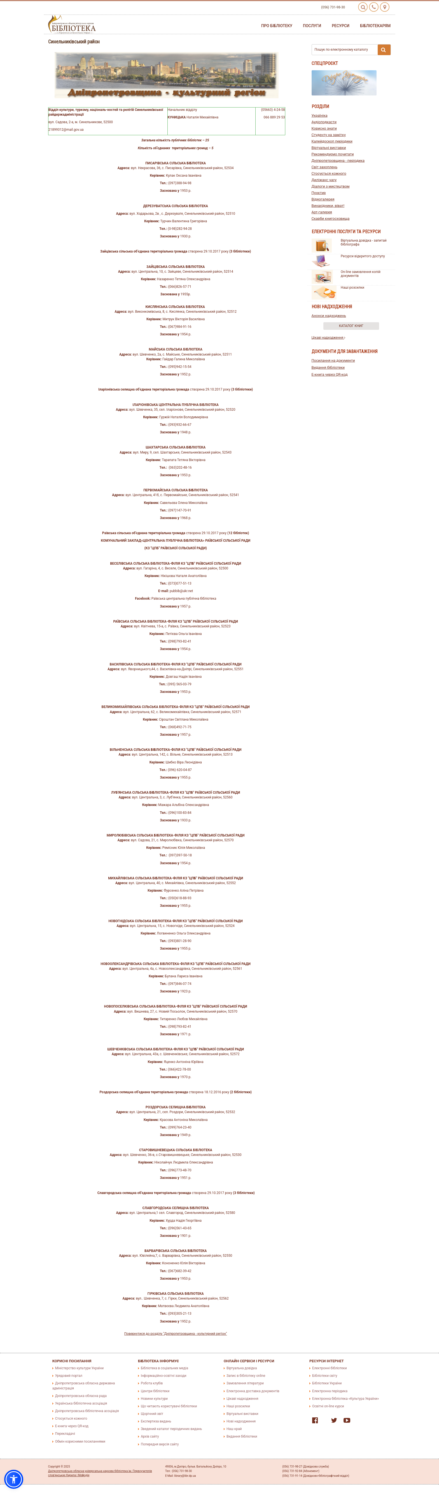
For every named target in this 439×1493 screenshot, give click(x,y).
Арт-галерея (322, 212)
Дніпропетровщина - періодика (338, 160)
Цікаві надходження (328, 338)
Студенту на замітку (329, 135)
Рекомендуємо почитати (333, 154)
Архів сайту (150, 1436)
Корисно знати (324, 128)
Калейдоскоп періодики (332, 141)
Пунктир (319, 193)
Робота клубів (152, 1383)
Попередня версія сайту (160, 1444)
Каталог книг (351, 326)
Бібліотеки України (327, 1383)
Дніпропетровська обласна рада (81, 1396)
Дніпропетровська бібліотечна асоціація (87, 1411)
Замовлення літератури (245, 1383)
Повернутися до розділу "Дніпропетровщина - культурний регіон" (175, 1334)
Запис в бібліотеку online (245, 1376)
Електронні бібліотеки (329, 1368)
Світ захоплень (324, 167)
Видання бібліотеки (328, 367)
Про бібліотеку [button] (276, 26)
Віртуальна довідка (241, 1368)
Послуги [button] (312, 26)
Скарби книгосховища (331, 218)
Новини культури (154, 1399)
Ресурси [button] (340, 26)
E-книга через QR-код (330, 374)
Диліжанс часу (324, 180)
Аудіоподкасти (324, 122)
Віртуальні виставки (329, 148)
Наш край (234, 1429)
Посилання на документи (333, 360)
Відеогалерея (323, 199)
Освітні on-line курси (328, 1406)
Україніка (320, 115)
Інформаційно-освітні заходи (163, 1376)
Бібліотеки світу (324, 1376)
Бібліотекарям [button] (375, 26)
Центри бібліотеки (155, 1391)
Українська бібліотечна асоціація (81, 1403)
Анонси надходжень (329, 316)
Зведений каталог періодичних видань (171, 1429)
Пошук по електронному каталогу (353, 50)
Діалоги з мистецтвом (331, 186)
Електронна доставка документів (252, 1391)
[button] (14, 1479)
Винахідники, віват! (328, 206)
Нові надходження (241, 1421)
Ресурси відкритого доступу (363, 256)
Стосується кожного (329, 173)
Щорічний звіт (152, 1414)
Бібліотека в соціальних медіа (164, 1368)
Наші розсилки (352, 287)
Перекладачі (65, 1434)
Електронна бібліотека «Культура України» (345, 1399)
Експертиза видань (156, 1421)
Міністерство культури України (79, 1368)
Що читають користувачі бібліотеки (169, 1406)
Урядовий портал (68, 1376)
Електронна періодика (329, 1391)
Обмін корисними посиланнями (80, 1441)
